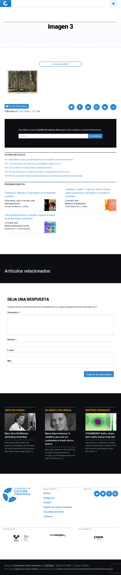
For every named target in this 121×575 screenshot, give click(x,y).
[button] (71, 107)
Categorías (49, 498)
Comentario (13, 312)
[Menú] (113, 3)
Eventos (47, 502)
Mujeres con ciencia (58, 410)
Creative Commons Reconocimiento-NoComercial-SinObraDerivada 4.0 (85, 569)
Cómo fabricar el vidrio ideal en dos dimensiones (30, 168)
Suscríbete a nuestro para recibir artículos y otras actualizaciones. (60, 130)
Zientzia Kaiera (15, 410)
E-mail (11, 350)
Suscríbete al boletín (53, 511)
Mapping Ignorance (97, 410)
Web (9, 361)
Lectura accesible (60, 64)
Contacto (48, 516)
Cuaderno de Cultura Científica (26, 569)
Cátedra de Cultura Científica (57, 507)
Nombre (11, 339)
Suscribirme (95, 136)
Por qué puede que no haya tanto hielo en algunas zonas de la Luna (39, 172)
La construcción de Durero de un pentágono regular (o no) (34, 163)
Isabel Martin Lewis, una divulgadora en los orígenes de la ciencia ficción (41, 159)
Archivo (47, 493)
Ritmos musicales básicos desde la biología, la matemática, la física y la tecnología (45, 176)
